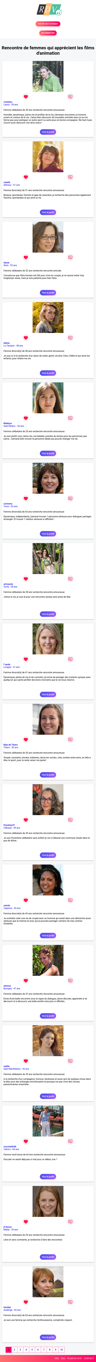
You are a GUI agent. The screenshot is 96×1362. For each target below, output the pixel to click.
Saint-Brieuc (10, 426)
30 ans (15, 747)
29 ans (14, 1229)
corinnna (8, 503)
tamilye (7, 1307)
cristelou (8, 102)
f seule (7, 664)
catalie (7, 182)
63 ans (14, 506)
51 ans (16, 185)
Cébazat (8, 827)
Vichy (6, 586)
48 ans (19, 345)
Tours (6, 506)
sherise (7, 986)
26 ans (20, 426)
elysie (6, 262)
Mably (7, 1229)
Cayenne (8, 908)
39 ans (14, 104)
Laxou (7, 104)
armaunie (8, 584)
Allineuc (8, 185)
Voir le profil (48, 132)
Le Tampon (9, 345)
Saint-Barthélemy (12, 1069)
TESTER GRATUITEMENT (48, 24)
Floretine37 (9, 825)
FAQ (57, 1358)
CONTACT (89, 1358)
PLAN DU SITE (75, 1358)
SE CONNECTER (48, 33)
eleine (7, 343)
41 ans (16, 667)
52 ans (13, 265)
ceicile (7, 905)
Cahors (7, 1149)
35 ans (25, 1069)
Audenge (8, 1310)
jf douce (8, 1227)
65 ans (17, 1310)
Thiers (7, 747)
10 (61, 1349)
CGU (63, 1358)
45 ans (16, 827)
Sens (6, 265)
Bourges (8, 988)
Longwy (7, 667)
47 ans (16, 988)
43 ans (17, 908)
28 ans (14, 586)
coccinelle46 (10, 1146)
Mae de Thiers (11, 744)
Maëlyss (8, 423)
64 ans (15, 1149)
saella (6, 1066)
